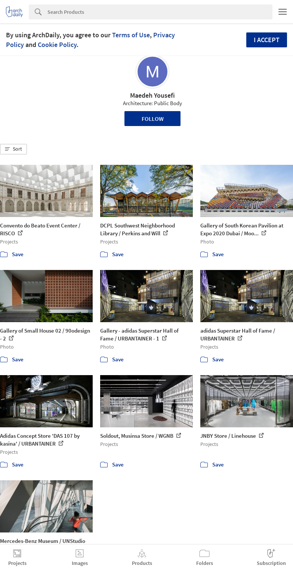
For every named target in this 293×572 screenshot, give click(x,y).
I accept (267, 39)
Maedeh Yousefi (152, 95)
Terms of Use (131, 35)
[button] (13, 149)
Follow (153, 118)
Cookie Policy (57, 44)
